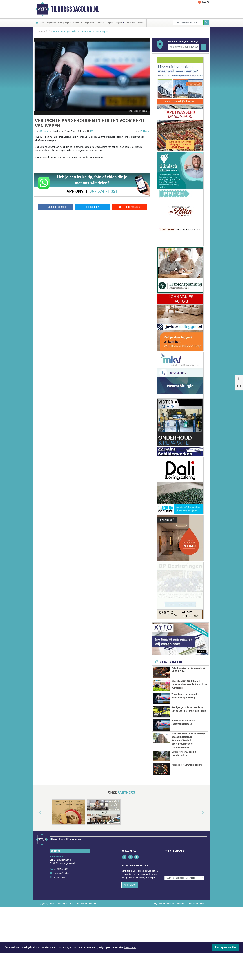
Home (40, 31)
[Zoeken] (206, 22)
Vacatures (131, 22)
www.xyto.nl (60, 922)
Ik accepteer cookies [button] (225, 947)
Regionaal (89, 22)
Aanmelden (130, 930)
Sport (110, 22)
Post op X (92, 206)
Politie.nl (144, 131)
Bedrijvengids (64, 22)
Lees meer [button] (130, 947)
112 (42, 22)
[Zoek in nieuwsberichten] (188, 22)
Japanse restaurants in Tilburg (186, 817)
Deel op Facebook (55, 206)
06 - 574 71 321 (103, 191)
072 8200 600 (61, 914)
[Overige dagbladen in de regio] (184, 908)
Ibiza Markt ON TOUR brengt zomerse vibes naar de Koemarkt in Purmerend (189, 686)
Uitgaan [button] (119, 22)
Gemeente (77, 22)
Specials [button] (100, 22)
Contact (141, 22)
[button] (37, 865)
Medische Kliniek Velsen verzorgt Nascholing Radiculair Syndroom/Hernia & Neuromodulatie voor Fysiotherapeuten (188, 770)
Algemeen (51, 22)
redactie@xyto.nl (62, 919)
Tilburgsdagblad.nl (75, 9)
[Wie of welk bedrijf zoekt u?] (183, 47)
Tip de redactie (129, 206)
